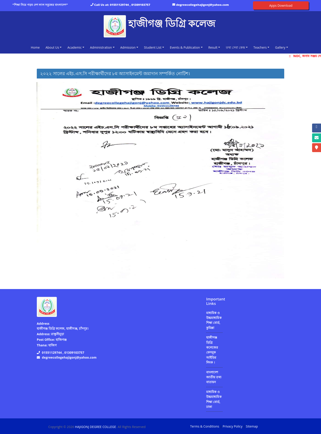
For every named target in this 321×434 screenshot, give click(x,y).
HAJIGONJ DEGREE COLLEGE (95, 427)
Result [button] (213, 47)
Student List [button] (153, 47)
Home (36, 47)
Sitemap (252, 426)
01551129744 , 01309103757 (130, 5)
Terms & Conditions (204, 426)
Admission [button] (128, 47)
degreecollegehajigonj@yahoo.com (202, 5)
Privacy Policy (233, 426)
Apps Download (280, 5)
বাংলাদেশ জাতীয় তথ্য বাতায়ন (213, 377)
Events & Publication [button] (185, 47)
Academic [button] (74, 47)
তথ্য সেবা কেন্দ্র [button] (235, 47)
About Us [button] (52, 47)
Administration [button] (101, 47)
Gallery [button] (280, 47)
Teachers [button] (260, 47)
